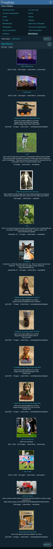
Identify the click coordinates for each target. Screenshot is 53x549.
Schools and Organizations (37, 27)
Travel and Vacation (35, 30)
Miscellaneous (7, 23)
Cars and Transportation (10, 13)
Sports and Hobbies (9, 30)
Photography (6, 27)
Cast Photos (27, 92)
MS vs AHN (27, 471)
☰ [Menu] (50, 2)
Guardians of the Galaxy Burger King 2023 (27, 367)
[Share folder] (49, 44)
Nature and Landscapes (36, 23)
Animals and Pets (8, 10)
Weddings (5, 34)
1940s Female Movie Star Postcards (27, 192)
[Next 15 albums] (47, 39)
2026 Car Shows (27, 496)
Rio (27, 226)
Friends (30, 17)
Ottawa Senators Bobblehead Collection (27, 297)
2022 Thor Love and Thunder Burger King (28, 403)
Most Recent (16, 39)
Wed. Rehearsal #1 (27, 66)
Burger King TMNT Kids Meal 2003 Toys (27, 118)
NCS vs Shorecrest (28, 439)
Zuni (27, 154)
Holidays (31, 20)
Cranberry (27, 261)
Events (30, 13)
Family (4, 17)
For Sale (5, 20)
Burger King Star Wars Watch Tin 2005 (27, 331)
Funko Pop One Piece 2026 (27, 532)
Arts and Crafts (33, 10)
